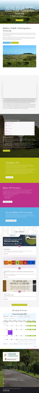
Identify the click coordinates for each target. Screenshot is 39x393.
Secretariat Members (11, 220)
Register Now (15, 42)
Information (8, 128)
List (8, 316)
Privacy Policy (7, 371)
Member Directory (8, 201)
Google (35, 346)
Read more (6, 253)
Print (31, 344)
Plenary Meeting (7, 249)
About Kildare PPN (8, 365)
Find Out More (7, 42)
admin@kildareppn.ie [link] (9, 383)
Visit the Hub (6, 150)
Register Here (19, 20)
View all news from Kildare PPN (19, 304)
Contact (5, 369)
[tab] (20, 123)
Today (10, 318)
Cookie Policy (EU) (7, 373)
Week (15, 316)
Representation (9, 123)
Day (17, 316)
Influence (8, 125)
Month (11, 316)
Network (8, 131)
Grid (5, 316)
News (8, 270)
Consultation (8, 134)
